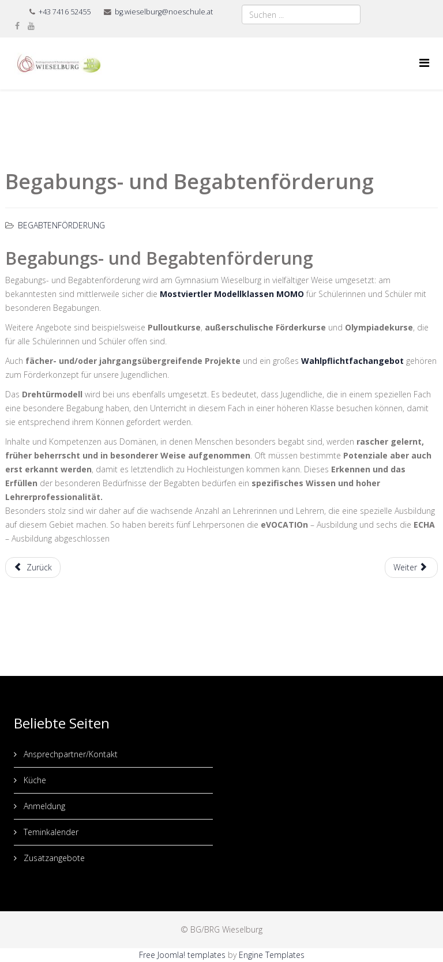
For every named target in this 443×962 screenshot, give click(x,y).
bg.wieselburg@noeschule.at (164, 12)
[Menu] (424, 62)
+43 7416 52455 (65, 12)
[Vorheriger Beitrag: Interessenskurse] (33, 567)
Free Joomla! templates (182, 954)
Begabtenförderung (61, 225)
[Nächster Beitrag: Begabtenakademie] (411, 567)
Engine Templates (272, 954)
